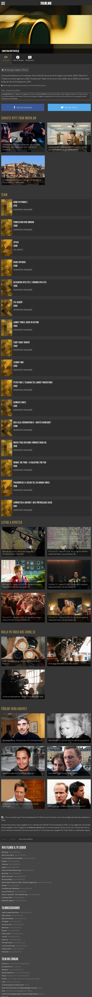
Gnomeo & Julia (6, 914)
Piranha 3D (5, 941)
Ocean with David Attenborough (11, 860)
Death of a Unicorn (7, 866)
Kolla (3, 980)
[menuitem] (4, 829)
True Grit (4, 926)
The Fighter (5, 911)
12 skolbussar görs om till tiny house (13, 974)
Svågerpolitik (6, 993)
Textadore (5, 987)
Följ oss (4, 965)
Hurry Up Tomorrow (8, 881)
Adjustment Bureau (8, 908)
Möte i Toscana (6, 905)
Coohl (4, 971)
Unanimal (5, 854)
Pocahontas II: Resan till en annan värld (46, 79)
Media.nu (5, 990)
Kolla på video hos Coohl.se (18, 627)
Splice (70, 79)
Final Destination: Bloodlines (10, 878)
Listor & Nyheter (11, 520)
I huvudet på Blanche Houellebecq (12, 848)
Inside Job (5, 929)
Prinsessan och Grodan (63, 76)
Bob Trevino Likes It (8, 845)
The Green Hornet (7, 932)
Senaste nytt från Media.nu (18, 118)
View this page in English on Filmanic (15, 70)
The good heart (6, 938)
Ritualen (4, 920)
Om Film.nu (5, 953)
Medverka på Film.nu (8, 962)
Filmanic (4, 968)
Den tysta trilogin (7, 869)
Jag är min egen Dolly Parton (10, 902)
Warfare (4, 857)
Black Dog (5, 842)
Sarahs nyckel (6, 923)
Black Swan (5, 917)
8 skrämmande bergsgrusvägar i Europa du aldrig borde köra (20, 983)
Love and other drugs (8, 935)
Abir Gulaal (5, 863)
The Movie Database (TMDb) (58, 815)
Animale (4, 875)
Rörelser (4, 851)
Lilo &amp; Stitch (7, 887)
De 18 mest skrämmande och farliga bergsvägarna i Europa (19, 977)
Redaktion (5, 959)
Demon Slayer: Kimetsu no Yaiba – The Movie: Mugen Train (19, 872)
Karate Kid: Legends (8, 890)
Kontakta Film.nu (7, 956)
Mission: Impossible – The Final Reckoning (14, 884)
